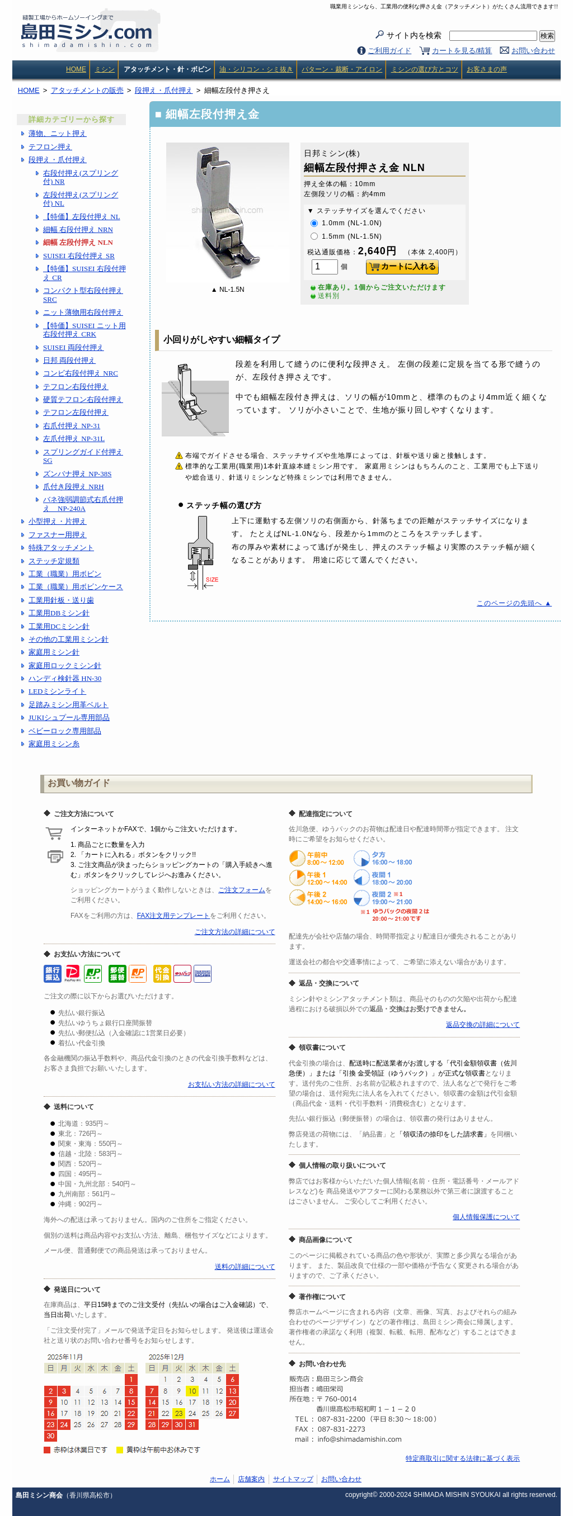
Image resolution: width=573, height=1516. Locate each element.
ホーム (220, 1479)
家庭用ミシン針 (54, 652)
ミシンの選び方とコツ (424, 69)
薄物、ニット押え (58, 133)
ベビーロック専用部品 (65, 731)
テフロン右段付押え (76, 386)
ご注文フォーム (241, 890)
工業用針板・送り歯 (61, 600)
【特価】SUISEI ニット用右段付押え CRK (84, 330)
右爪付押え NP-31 (71, 425)
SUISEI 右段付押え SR (79, 256)
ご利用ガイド (389, 50)
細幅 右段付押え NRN (78, 229)
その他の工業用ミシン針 (69, 639)
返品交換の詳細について (483, 1025)
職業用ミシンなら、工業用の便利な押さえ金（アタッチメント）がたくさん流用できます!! (444, 6)
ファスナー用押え (58, 534)
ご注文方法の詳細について (235, 932)
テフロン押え (50, 147)
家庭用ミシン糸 (54, 744)
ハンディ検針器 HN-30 (65, 678)
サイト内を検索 (462, 36)
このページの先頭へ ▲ (514, 603)
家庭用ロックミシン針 (65, 665)
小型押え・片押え (58, 521)
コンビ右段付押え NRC (80, 373)
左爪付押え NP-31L (74, 438)
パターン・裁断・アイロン (342, 69)
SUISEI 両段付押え (73, 347)
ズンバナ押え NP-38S (77, 474)
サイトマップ (293, 1479)
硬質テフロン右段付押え (83, 399)
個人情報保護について (486, 1217)
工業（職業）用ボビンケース (76, 586)
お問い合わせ (533, 50)
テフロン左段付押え (76, 412)
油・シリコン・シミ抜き (256, 69)
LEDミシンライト (57, 691)
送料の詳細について (245, 1267)
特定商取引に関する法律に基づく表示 (463, 1458)
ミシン (105, 69)
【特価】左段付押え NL (81, 216)
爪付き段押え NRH (73, 486)
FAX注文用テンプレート (173, 916)
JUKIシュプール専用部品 (69, 717)
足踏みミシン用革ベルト (69, 704)
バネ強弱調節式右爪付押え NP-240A (83, 504)
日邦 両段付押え (69, 360)
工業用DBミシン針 (59, 613)
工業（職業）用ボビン (65, 574)
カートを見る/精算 (462, 50)
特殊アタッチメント (61, 547)
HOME (76, 69)
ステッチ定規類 (54, 561)
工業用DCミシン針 (59, 626)
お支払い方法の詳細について (231, 1084)
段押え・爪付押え (58, 159)
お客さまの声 (487, 69)
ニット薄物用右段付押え (83, 312)
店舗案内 (251, 1479)
